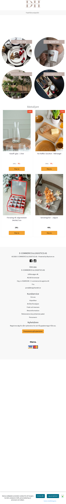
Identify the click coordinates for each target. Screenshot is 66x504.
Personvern (33, 462)
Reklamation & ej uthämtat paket (33, 459)
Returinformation (33, 456)
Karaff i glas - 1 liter (16, 299)
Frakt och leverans (33, 452)
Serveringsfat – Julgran (49, 363)
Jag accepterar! (53, 496)
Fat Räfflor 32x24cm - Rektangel (49, 299)
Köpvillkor (33, 446)
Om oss (33, 442)
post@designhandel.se (33, 433)
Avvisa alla (40, 496)
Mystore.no (50, 402)
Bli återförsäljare (33, 449)
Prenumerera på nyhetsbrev (33, 476)
